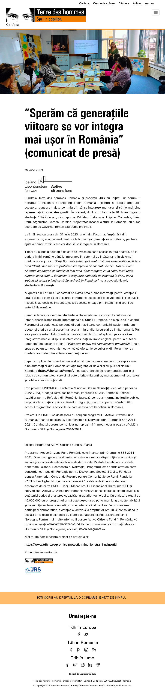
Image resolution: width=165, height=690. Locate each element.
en (147, 3)
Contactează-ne (104, 3)
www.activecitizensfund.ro (65, 524)
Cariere (84, 3)
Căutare (123, 3)
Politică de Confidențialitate (82, 674)
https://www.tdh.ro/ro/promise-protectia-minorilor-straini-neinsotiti (70, 544)
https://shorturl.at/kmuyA (56, 370)
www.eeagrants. (90, 529)
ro (152, 3)
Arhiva (137, 3)
